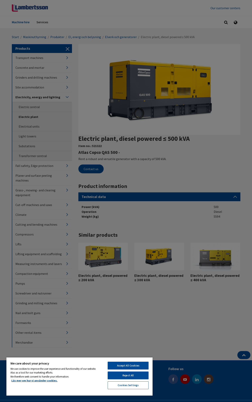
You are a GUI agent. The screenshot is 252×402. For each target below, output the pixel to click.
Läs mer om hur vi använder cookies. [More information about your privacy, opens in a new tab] (34, 380)
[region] (79, 376)
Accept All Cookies (128, 365)
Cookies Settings (128, 385)
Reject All (128, 375)
